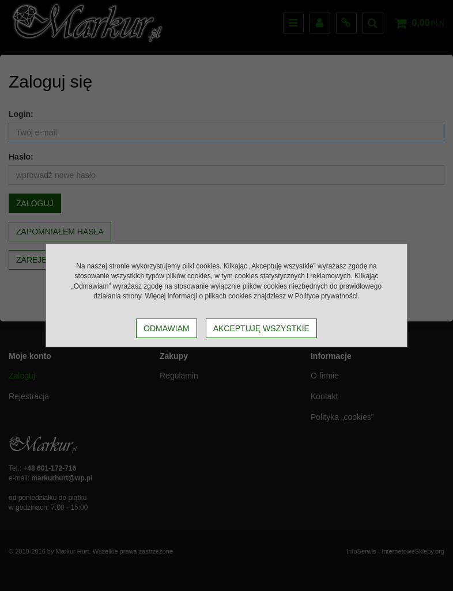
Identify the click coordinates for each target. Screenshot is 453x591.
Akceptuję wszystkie (261, 328)
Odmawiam (167, 328)
